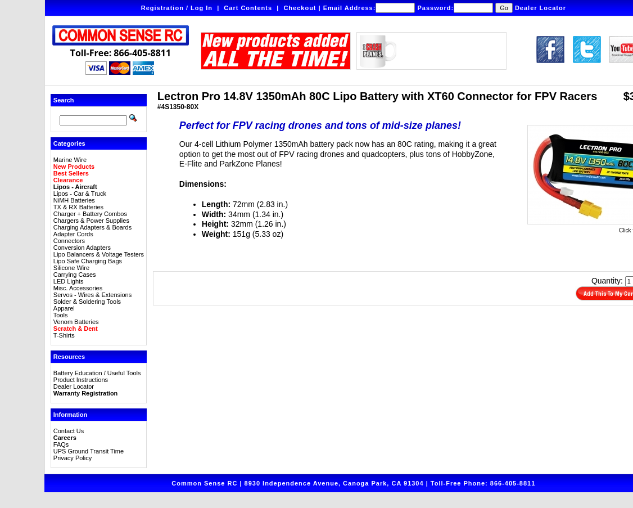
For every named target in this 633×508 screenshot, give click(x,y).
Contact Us (68, 431)
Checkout (299, 8)
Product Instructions (80, 379)
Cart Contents (248, 8)
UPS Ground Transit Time (88, 451)
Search (63, 100)
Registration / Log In (176, 8)
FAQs (61, 444)
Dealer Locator (540, 8)
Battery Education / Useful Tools (97, 373)
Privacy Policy (72, 458)
